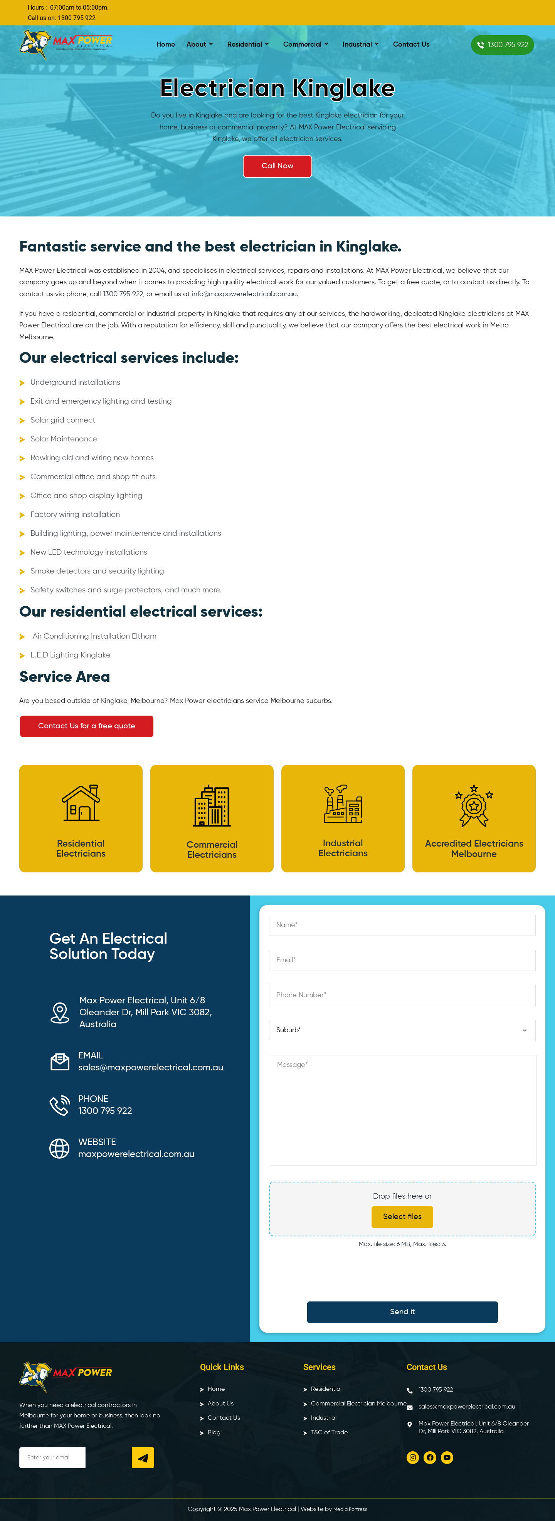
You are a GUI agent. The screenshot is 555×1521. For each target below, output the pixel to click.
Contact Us (411, 44)
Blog (214, 1433)
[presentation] (402, 1279)
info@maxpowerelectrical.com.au (244, 294)
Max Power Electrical (267, 1509)
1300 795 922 (123, 294)
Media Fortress (350, 1509)
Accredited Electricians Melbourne (474, 849)
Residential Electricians (81, 849)
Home (165, 44)
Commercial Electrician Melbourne (359, 1404)
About (201, 44)
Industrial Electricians (343, 848)
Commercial (307, 44)
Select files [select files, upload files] (402, 1217)
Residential (249, 44)
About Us (221, 1404)
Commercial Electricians (212, 850)
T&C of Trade (329, 1433)
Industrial (362, 44)
